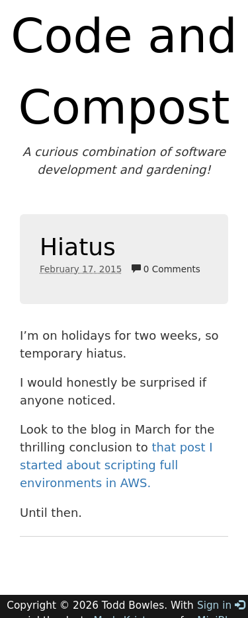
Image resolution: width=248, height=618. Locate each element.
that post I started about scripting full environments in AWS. (116, 465)
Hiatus (78, 246)
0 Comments (166, 269)
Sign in (221, 605)
